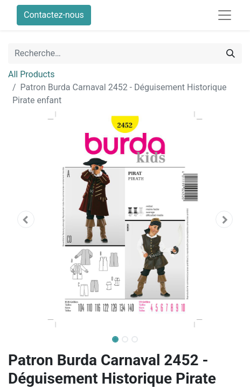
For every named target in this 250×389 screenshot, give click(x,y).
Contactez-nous (54, 15)
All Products (31, 74)
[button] (25, 219)
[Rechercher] (230, 53)
